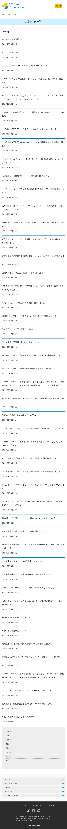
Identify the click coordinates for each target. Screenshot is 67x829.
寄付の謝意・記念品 (11, 783)
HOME (2, 14)
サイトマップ (14, 805)
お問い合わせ (51, 805)
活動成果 (7, 787)
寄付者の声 (8, 791)
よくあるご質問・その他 (12, 795)
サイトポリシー (25, 805)
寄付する (58, 6)
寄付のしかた (9, 779)
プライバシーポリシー (39, 805)
